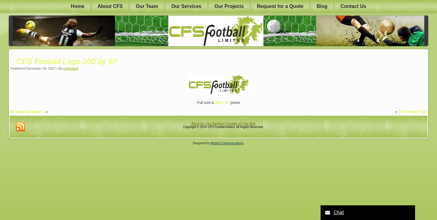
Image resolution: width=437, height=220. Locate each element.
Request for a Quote (280, 6)
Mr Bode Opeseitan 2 (27, 112)
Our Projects (229, 6)
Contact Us (353, 6)
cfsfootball (71, 68)
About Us (197, 123)
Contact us (233, 123)
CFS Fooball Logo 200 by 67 (66, 61)
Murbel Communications (227, 143)
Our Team (147, 6)
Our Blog (249, 123)
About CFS (110, 6)
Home (77, 6)
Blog (322, 6)
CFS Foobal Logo (412, 112)
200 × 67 (222, 103)
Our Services (186, 6)
